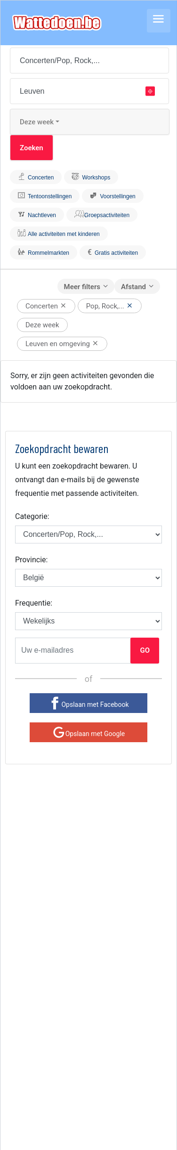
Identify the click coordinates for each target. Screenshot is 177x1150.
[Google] (88, 732)
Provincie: (31, 559)
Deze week (37, 122)
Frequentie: (33, 603)
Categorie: (32, 516)
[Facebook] (88, 703)
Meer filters (82, 287)
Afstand (133, 287)
